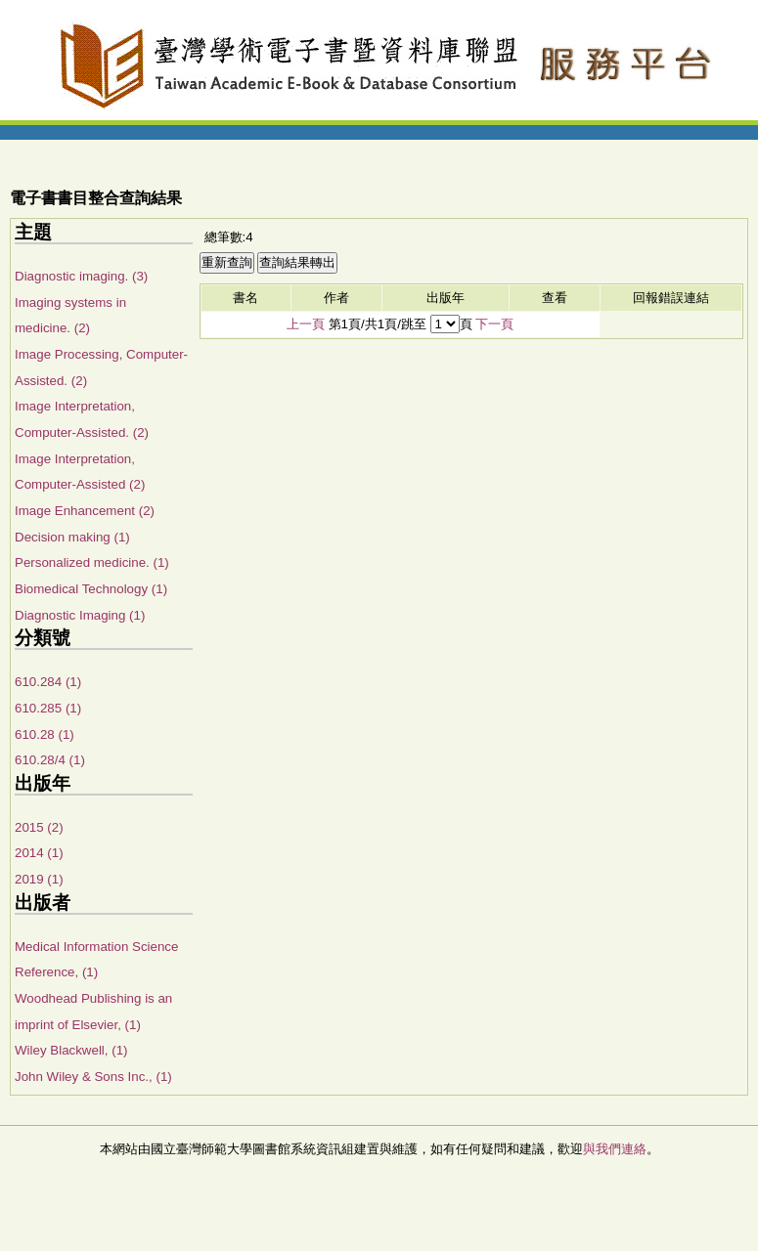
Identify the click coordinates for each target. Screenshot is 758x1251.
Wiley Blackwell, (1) (71, 1050)
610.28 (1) (44, 734)
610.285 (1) (48, 708)
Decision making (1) (72, 537)
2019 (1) (39, 879)
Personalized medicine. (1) (92, 562)
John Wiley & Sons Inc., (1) (93, 1076)
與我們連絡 (615, 1149)
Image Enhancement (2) (85, 510)
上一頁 (306, 324)
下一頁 (494, 324)
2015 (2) (39, 827)
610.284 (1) (48, 681)
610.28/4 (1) (50, 760)
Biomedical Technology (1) (91, 589)
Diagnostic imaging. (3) (81, 276)
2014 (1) (39, 852)
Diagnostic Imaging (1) (80, 615)
